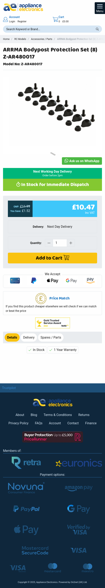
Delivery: (38, 226)
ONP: (16, 206)
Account (55, 423)
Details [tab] (12, 337)
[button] (52, 303)
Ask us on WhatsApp (82, 161)
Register (22, 21)
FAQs (38, 423)
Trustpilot (9, 388)
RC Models (20, 39)
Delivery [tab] (28, 337)
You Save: (15, 211)
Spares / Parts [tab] (50, 337)
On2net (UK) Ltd (79, 582)
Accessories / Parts (41, 39)
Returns (83, 415)
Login (12, 21)
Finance (91, 423)
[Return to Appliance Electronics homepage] (52, 7)
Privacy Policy (18, 423)
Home (6, 39)
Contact (73, 423)
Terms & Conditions (57, 415)
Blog (34, 415)
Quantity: (36, 243)
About (20, 415)
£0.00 (65, 21)
